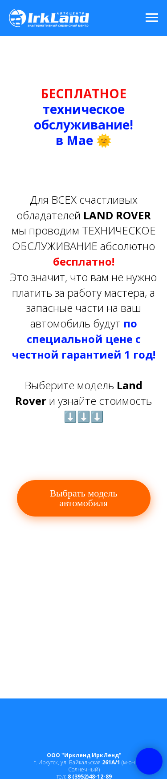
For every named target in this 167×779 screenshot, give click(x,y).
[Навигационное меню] (152, 17)
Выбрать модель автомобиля (83, 498)
